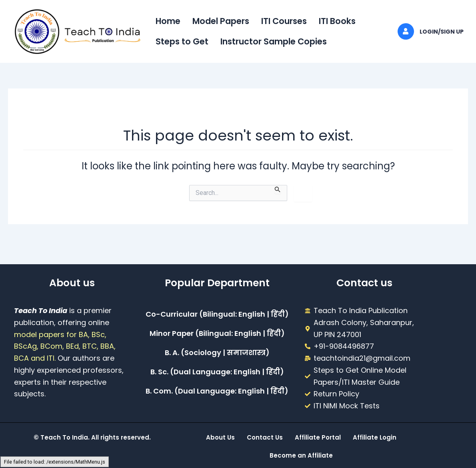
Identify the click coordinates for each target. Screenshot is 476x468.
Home (168, 21)
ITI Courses (284, 21)
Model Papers (220, 21)
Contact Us (265, 437)
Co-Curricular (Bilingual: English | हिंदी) (217, 314)
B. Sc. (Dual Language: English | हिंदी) (217, 372)
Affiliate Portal (318, 437)
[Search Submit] (277, 189)
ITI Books (337, 21)
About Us (220, 437)
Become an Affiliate (301, 455)
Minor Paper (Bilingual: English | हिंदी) (217, 333)
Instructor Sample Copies (273, 41)
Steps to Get (182, 41)
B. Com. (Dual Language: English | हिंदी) (217, 391)
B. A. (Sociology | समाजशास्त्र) (217, 352)
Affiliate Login (374, 437)
